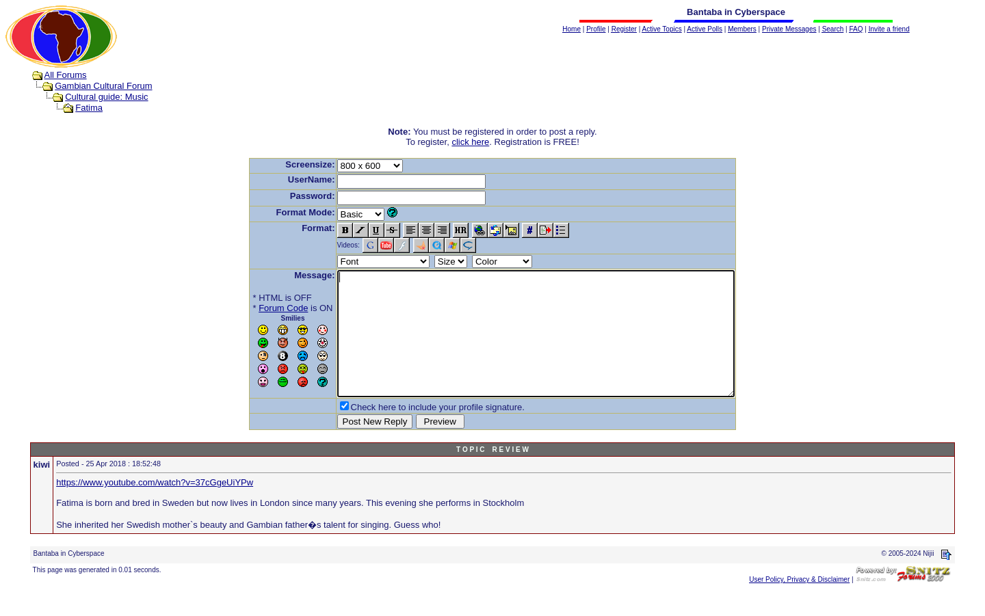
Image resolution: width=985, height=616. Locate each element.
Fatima (89, 108)
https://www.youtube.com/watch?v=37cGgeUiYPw (154, 507)
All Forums (65, 75)
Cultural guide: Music (106, 97)
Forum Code (259, 308)
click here (470, 142)
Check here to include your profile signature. (414, 432)
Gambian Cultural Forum (103, 86)
